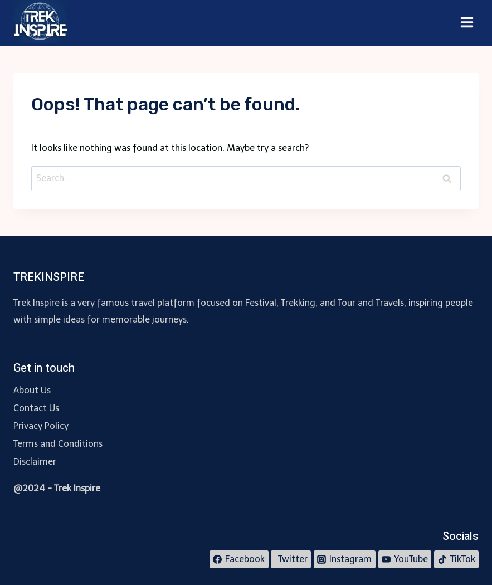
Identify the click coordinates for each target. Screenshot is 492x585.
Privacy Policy (41, 426)
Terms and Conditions (58, 443)
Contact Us (36, 408)
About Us (32, 390)
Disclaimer (34, 461)
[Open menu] (467, 22)
